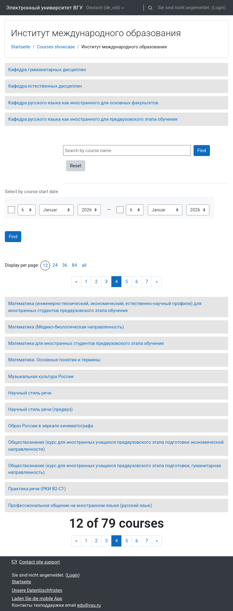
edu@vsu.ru (89, 605)
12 (45, 265)
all (84, 265)
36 (64, 265)
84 (74, 265)
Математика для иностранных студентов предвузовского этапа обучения (86, 343)
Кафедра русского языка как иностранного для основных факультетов (83, 103)
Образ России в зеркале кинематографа (50, 426)
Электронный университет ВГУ (44, 8)
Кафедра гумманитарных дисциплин (47, 69)
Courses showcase (56, 47)
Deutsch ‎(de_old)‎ (103, 7)
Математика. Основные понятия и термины (54, 360)
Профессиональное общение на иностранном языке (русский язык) (80, 505)
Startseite (20, 47)
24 (55, 265)
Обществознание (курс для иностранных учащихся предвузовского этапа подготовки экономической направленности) (116, 445)
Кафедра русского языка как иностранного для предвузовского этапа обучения (92, 119)
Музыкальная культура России (40, 376)
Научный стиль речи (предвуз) (40, 409)
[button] (150, 7)
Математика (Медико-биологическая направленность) (66, 327)
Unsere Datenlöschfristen (37, 590)
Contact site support (36, 562)
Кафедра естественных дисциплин (45, 86)
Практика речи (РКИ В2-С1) (37, 488)
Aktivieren (11, 209)
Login (218, 7)
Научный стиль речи (29, 393)
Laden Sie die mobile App (37, 598)
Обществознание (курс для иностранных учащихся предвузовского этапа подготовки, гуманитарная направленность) (114, 469)
